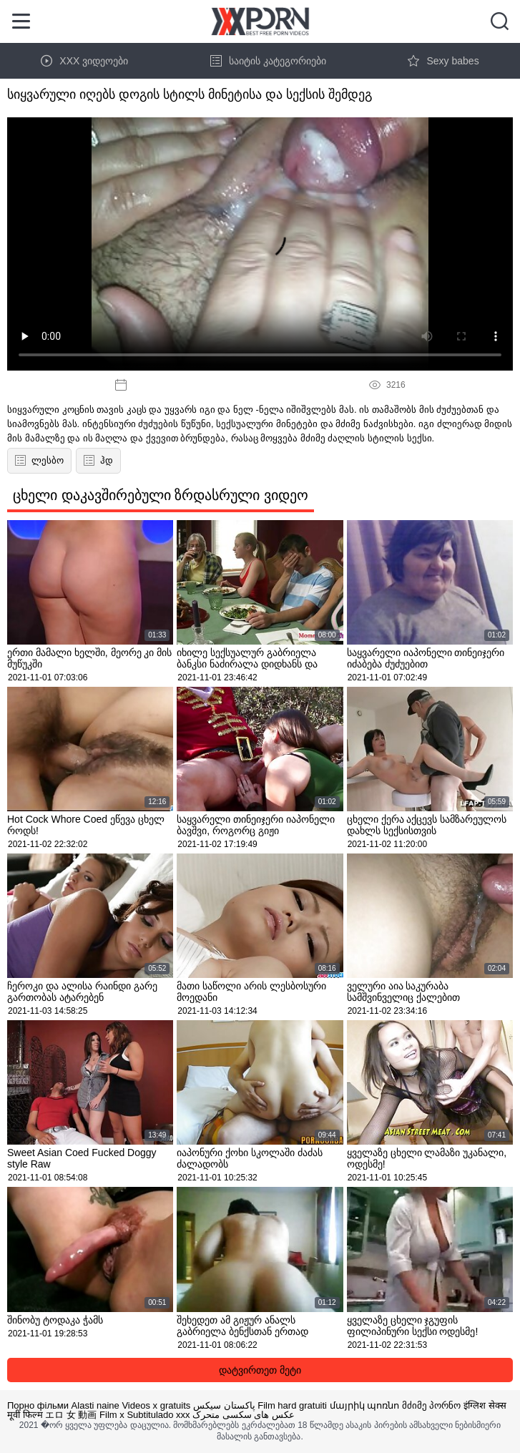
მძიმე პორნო (431, 1405)
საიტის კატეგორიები (268, 61)
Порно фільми (38, 1405)
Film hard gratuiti (292, 1405)
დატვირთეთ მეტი (260, 1370)
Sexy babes (443, 61)
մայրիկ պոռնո (365, 1405)
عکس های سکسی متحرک (243, 1414)
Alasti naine (95, 1405)
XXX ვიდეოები (84, 61)
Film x (111, 1414)
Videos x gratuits (156, 1405)
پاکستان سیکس (224, 1405)
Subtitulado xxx (158, 1414)
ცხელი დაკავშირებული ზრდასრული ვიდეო (160, 495)
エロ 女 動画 (71, 1414)
